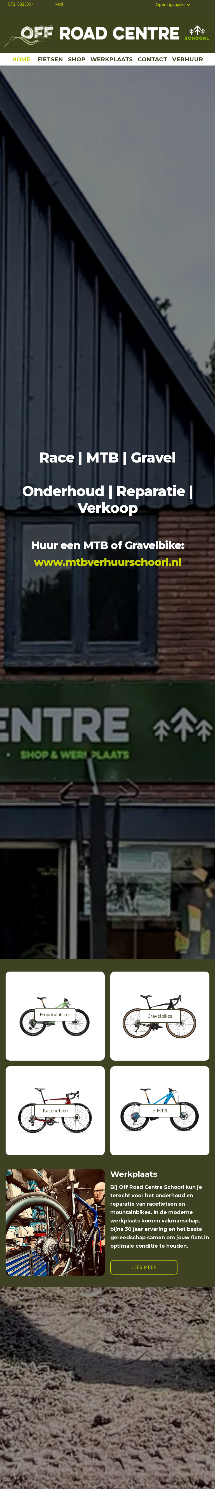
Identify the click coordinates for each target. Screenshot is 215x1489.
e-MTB (160, 1110)
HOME (21, 59)
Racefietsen (55, 1110)
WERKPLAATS (111, 59)
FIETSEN (50, 59)
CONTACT (152, 59)
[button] (173, 4)
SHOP (76, 59)
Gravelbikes (160, 1016)
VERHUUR (187, 59)
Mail (59, 4)
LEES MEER (143, 1267)
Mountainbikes (55, 1014)
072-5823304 (21, 4)
